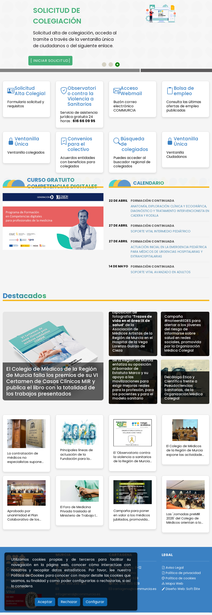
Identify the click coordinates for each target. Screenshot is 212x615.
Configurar (95, 601)
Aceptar (45, 601)
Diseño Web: (181, 589)
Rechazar (69, 601)
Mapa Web (172, 583)
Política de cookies (179, 578)
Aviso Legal (173, 567)
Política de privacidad (181, 573)
